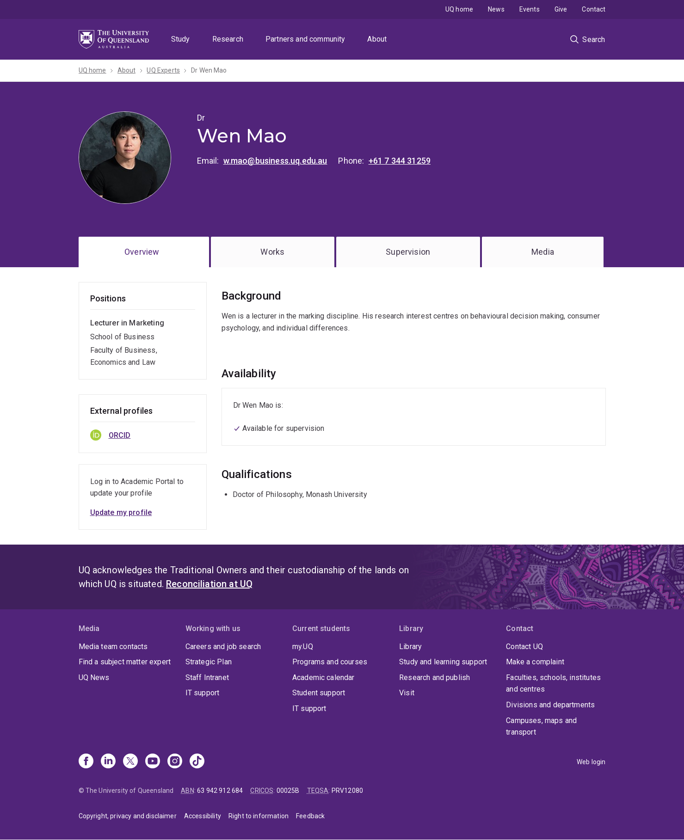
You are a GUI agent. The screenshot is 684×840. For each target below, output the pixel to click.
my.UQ (302, 646)
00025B (288, 790)
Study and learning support (443, 661)
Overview (141, 252)
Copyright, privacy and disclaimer (128, 816)
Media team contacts (113, 646)
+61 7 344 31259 (400, 161)
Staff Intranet (207, 677)
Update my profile (121, 512)
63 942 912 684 (220, 790)
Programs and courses (329, 661)
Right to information (258, 816)
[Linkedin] (108, 761)
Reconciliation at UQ (209, 583)
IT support (202, 692)
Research (227, 39)
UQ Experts (163, 70)
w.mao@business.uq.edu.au (275, 161)
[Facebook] (86, 761)
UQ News (94, 677)
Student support (318, 692)
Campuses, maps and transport (541, 726)
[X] (130, 761)
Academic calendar (323, 677)
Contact (593, 9)
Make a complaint (535, 661)
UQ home (459, 9)
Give (561, 9)
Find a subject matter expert (125, 661)
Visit (406, 692)
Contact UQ (524, 646)
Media (542, 252)
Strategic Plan (208, 661)
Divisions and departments (550, 704)
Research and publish (434, 677)
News (496, 9)
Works (272, 252)
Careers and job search (223, 646)
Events (529, 9)
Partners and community (305, 39)
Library (410, 646)
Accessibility (202, 816)
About (377, 39)
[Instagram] (174, 761)
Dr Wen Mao (209, 70)
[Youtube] (152, 761)
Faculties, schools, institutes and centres (553, 683)
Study (180, 39)
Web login (591, 762)
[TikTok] (197, 761)
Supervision (408, 252)
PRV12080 (347, 790)
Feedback (310, 816)
